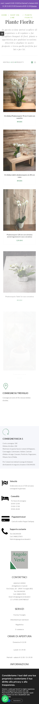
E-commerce (19, 629)
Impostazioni (16, 700)
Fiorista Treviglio (19, 615)
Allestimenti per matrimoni (19, 620)
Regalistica (19, 624)
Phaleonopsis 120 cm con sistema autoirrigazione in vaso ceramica (19, 243)
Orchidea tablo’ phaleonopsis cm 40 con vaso (19, 183)
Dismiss (34, 6)
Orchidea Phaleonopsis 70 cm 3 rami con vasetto (19, 123)
